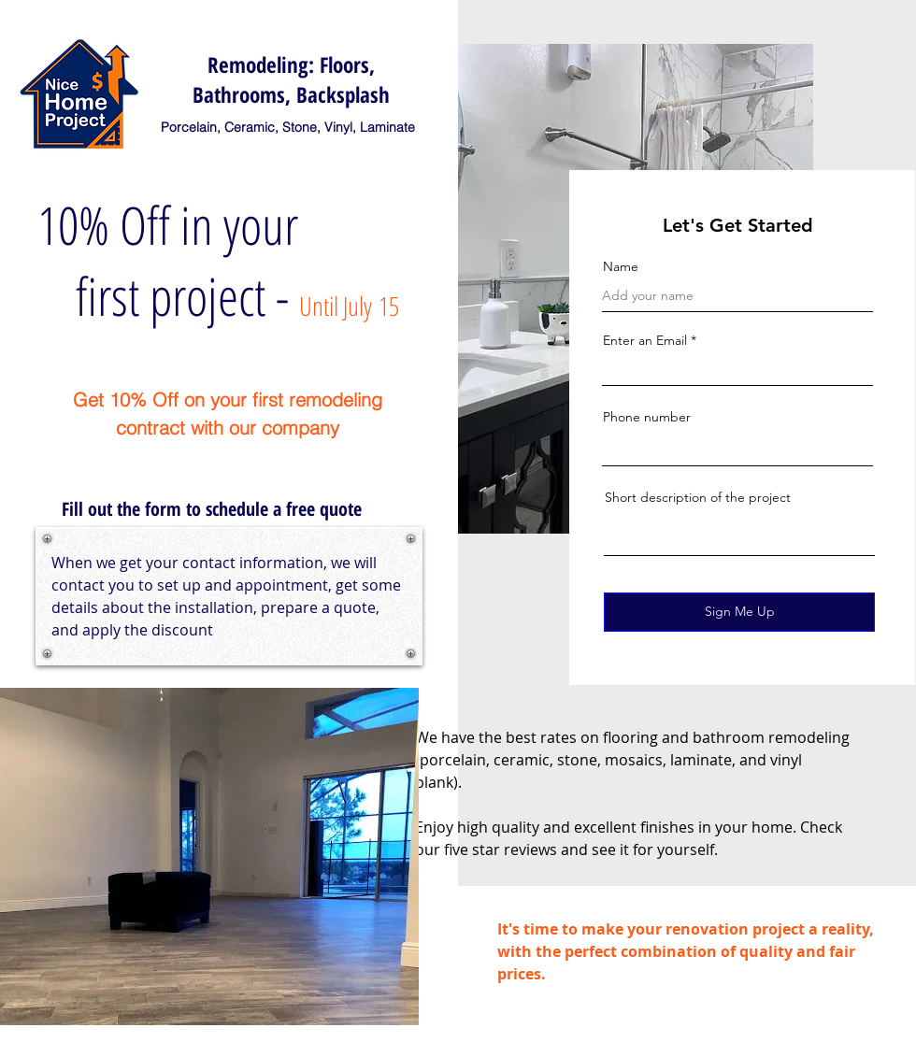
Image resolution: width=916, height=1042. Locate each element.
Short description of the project (698, 497)
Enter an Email (645, 340)
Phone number (647, 416)
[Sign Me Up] (739, 612)
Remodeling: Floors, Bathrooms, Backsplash (291, 79)
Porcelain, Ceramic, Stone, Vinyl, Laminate (288, 127)
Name (620, 266)
